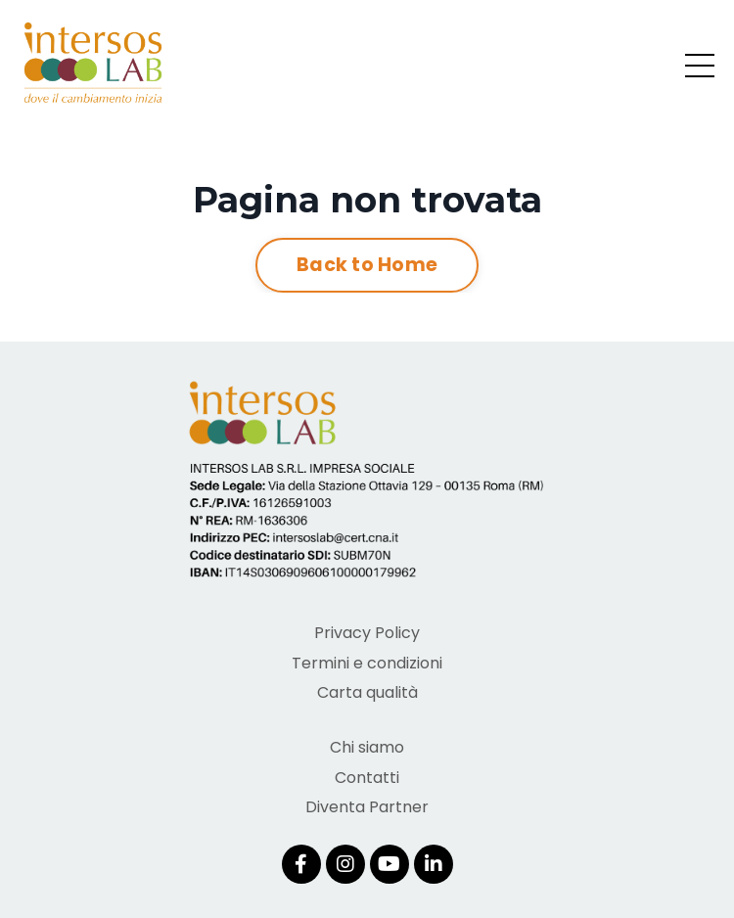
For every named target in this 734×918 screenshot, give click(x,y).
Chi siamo (367, 747)
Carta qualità (367, 692)
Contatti (367, 777)
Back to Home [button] (367, 265)
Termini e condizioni (367, 663)
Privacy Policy (367, 632)
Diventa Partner (367, 807)
